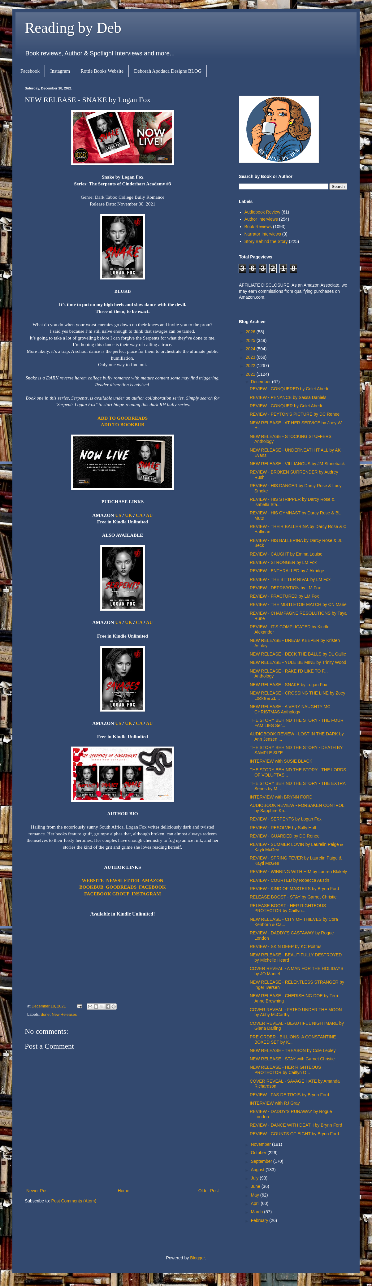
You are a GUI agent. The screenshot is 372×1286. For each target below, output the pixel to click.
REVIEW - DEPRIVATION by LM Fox (285, 587)
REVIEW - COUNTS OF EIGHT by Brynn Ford (294, 1133)
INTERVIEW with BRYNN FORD (281, 797)
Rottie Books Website (101, 71)
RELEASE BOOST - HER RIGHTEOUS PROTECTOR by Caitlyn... (288, 908)
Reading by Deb (73, 27)
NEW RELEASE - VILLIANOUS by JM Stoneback (297, 463)
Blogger (197, 1257)
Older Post (208, 1190)
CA (139, 515)
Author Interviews (261, 219)
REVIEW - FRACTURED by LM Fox (284, 596)
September (262, 1161)
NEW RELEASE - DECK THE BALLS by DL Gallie (298, 654)
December (261, 381)
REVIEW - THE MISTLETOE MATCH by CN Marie (298, 604)
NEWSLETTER (123, 880)
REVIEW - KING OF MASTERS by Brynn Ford (294, 888)
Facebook (30, 71)
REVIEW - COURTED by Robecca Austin (289, 880)
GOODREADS (121, 887)
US (118, 515)
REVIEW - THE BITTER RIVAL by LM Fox (290, 579)
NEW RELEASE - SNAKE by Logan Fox (288, 684)
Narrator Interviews (262, 234)
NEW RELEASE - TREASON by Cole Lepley (293, 1050)
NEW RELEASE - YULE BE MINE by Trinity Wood (298, 662)
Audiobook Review (262, 212)
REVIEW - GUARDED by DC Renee (285, 836)
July (255, 1178)
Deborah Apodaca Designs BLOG (167, 71)
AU (149, 515)
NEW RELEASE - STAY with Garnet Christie (292, 1058)
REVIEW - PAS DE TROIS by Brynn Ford (289, 1094)
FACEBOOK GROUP (106, 893)
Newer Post (37, 1190)
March (257, 1211)
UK (128, 515)
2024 (251, 348)
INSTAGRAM (146, 893)
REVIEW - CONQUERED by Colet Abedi (289, 388)
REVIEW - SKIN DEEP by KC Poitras (286, 946)
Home (123, 1190)
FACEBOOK (152, 887)
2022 (251, 365)
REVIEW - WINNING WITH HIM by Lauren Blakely (298, 871)
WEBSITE (93, 880)
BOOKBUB (91, 887)
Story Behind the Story (266, 241)
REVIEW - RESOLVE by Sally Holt (283, 827)
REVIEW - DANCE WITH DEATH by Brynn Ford (296, 1125)
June (256, 1186)
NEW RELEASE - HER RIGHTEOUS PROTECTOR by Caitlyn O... (285, 1070)
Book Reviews (258, 226)
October (259, 1152)
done (45, 1014)
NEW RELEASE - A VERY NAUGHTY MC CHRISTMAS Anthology (290, 709)
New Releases (64, 1014)
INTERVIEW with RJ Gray (275, 1103)
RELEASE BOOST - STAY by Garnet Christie (293, 896)
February (260, 1220)
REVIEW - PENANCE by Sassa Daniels (288, 397)
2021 (251, 374)
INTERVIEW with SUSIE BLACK (281, 761)
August (258, 1169)
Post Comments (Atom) (73, 1200)
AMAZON (152, 880)
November (261, 1144)
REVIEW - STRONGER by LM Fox (283, 562)
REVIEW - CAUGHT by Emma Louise (286, 554)
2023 (251, 357)
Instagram (60, 71)
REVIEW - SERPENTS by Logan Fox (286, 818)
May (255, 1195)
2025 (251, 340)
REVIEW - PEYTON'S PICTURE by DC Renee (295, 414)
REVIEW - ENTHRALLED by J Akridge (287, 570)
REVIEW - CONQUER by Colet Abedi (286, 405)
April (256, 1203)
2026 (251, 331)
